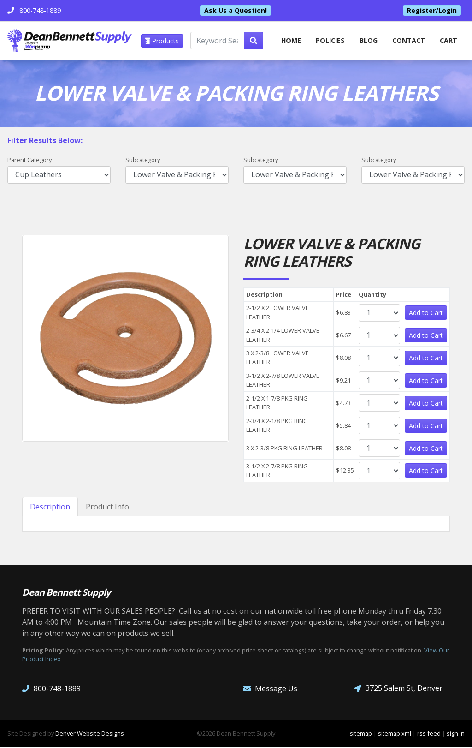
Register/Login (432, 10)
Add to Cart (426, 313)
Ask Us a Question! (235, 10)
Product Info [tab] (107, 508)
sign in (456, 734)
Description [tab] (50, 508)
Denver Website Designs (89, 734)
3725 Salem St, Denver (398, 689)
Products (162, 40)
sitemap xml (394, 734)
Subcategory (142, 160)
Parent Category (29, 160)
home (291, 40)
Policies (330, 40)
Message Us (270, 689)
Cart (448, 40)
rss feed (429, 734)
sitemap (361, 734)
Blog (369, 40)
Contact (408, 40)
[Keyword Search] (217, 40)
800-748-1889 (51, 689)
